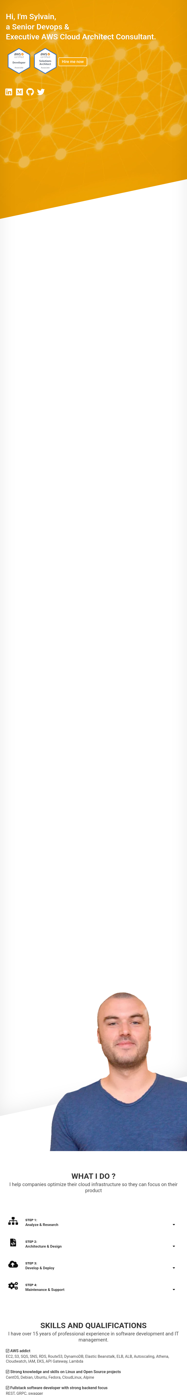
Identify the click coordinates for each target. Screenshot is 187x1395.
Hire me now (73, 61)
